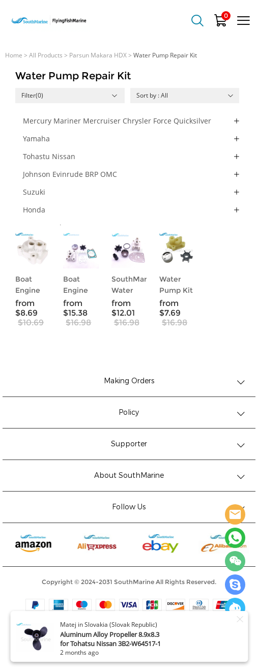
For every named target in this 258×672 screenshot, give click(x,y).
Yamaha (36, 138)
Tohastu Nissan (49, 156)
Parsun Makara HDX (98, 55)
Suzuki (34, 192)
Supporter (129, 444)
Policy (129, 412)
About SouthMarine (129, 475)
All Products (46, 55)
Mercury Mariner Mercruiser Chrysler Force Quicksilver (117, 121)
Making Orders (129, 381)
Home (13, 55)
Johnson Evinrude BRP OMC (70, 174)
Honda (34, 210)
